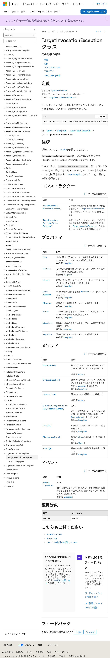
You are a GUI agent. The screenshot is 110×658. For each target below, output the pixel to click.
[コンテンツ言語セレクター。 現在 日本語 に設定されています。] (8, 645)
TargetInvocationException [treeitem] (20, 457)
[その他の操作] (105, 31)
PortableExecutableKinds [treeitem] (16, 404)
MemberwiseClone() (51, 436)
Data (45, 257)
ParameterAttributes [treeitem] (14, 388)
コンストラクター (52, 67)
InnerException (74, 174)
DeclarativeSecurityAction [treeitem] (17, 208)
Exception (61, 130)
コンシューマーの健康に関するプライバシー (22, 656)
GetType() (47, 425)
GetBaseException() (51, 379)
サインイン (102, 3)
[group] (75, 122)
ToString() (47, 448)
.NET (54, 31)
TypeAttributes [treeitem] (12, 469)
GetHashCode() (49, 394)
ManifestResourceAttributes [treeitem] (18, 290)
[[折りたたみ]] (35, 29)
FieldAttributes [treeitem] (12, 241)
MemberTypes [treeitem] (12, 310)
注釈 (46, 63)
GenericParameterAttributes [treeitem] (18, 249)
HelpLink (47, 268)
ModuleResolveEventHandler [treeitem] (18, 363)
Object (50, 130)
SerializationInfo (78, 417)
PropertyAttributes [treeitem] (14, 412)
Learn (44, 31)
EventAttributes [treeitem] (12, 221)
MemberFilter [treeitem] (11, 298)
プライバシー (61, 652)
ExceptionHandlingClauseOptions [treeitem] (20, 237)
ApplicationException (80, 130)
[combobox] (19, 35)
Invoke (63, 149)
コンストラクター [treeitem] (16, 461)
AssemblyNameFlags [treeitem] (15, 139)
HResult (46, 280)
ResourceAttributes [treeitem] (14, 432)
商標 (61, 656)
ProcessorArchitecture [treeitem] (15, 408)
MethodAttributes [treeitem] (13, 314)
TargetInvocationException (92, 208)
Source (46, 311)
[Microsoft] (5, 4)
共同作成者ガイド (57, 582)
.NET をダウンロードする (93, 11)
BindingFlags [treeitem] (11, 172)
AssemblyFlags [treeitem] (12, 103)
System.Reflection (59, 90)
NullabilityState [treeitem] (12, 375)
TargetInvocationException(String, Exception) (50, 223)
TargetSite (47, 334)
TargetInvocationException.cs (62, 97)
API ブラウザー (67, 31)
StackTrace (47, 322)
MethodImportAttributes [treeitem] (17, 331)
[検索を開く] (92, 3)
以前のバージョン (24, 652)
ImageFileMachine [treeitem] (14, 261)
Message (47, 303)
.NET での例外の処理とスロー (62, 542)
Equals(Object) (49, 365)
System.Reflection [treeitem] (13, 46)
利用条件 (52, 656)
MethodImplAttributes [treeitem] (15, 326)
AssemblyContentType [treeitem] (15, 70)
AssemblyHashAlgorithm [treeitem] (16, 111)
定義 (46, 59)
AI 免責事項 (7, 652)
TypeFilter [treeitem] (10, 481)
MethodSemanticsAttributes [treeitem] (18, 347)
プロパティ (49, 71)
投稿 (49, 652)
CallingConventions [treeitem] (14, 176)
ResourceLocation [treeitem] (13, 437)
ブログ (39, 652)
